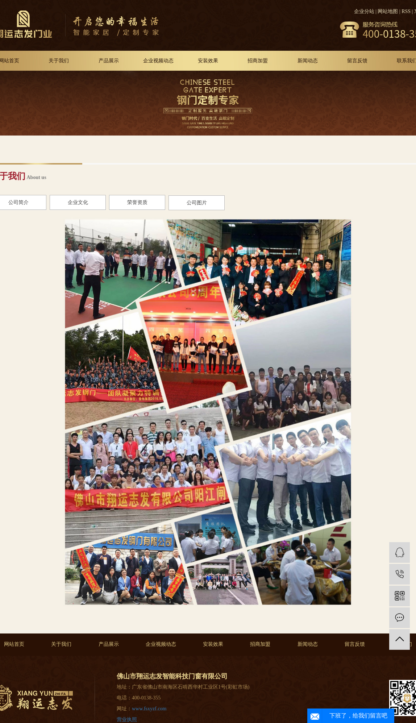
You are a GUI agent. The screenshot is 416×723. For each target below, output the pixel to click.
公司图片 (197, 202)
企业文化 (78, 202)
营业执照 (127, 719)
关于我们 (59, 60)
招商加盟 (257, 60)
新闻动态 (308, 60)
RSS (406, 11)
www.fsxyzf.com (149, 708)
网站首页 (14, 644)
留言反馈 (357, 60)
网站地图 (388, 11)
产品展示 (109, 60)
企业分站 (364, 11)
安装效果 (208, 60)
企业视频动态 (158, 60)
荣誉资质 (137, 202)
